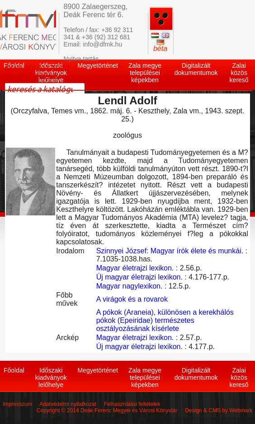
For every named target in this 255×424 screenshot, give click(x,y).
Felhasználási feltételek (132, 404)
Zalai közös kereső (239, 73)
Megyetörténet (97, 65)
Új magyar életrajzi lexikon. (139, 277)
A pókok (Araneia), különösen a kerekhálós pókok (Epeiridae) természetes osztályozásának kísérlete (165, 320)
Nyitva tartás (81, 58)
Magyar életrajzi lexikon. (135, 268)
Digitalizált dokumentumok (196, 69)
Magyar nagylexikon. (129, 286)
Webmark (240, 410)
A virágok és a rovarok (132, 299)
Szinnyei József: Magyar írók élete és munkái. (169, 251)
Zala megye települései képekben (144, 73)
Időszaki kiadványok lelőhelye (51, 377)
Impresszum (17, 404)
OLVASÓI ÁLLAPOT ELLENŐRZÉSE (37, 72)
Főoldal (14, 370)
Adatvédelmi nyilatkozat (67, 404)
